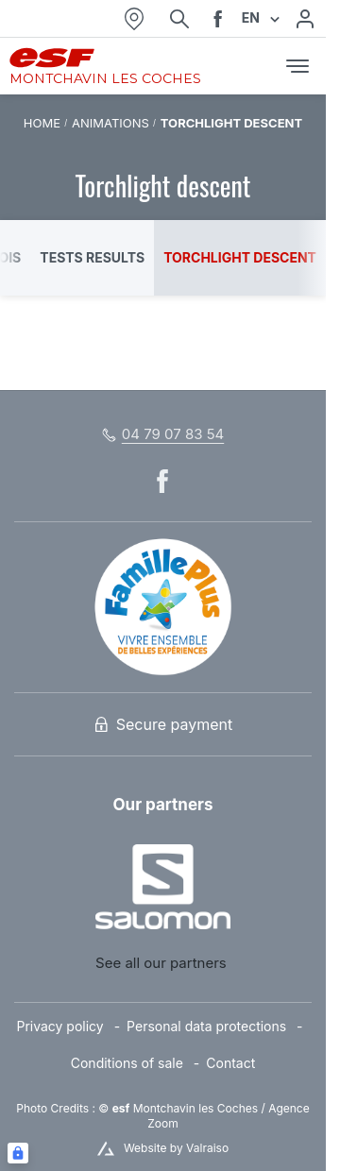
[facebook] (218, 19)
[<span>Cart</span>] (258, 66)
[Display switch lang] (272, 18)
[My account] (305, 19)
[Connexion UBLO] (18, 1153)
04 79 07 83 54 (173, 434)
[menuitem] (71, 1027)
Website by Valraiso (176, 1148)
